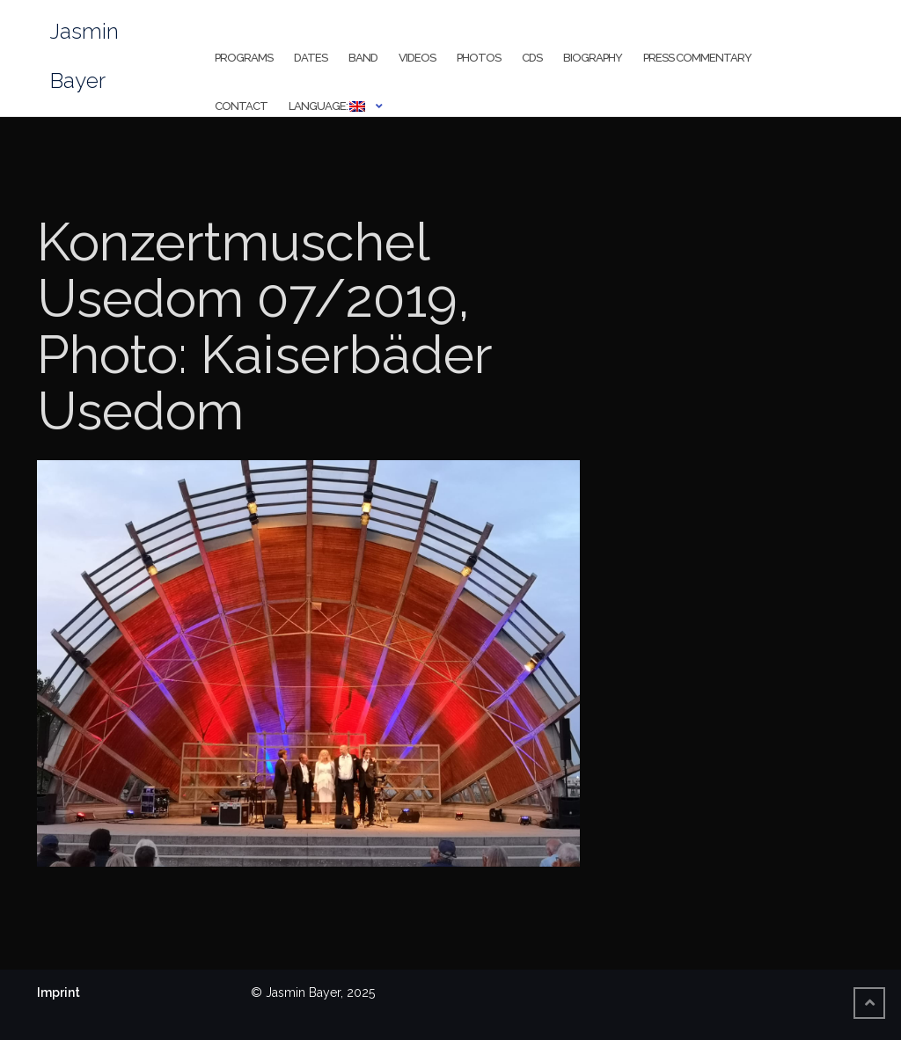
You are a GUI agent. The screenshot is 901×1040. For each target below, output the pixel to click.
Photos (479, 57)
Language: (327, 106)
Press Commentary (697, 57)
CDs (532, 57)
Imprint (58, 992)
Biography (592, 57)
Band (362, 57)
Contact (241, 106)
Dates (310, 57)
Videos (417, 57)
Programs (244, 57)
